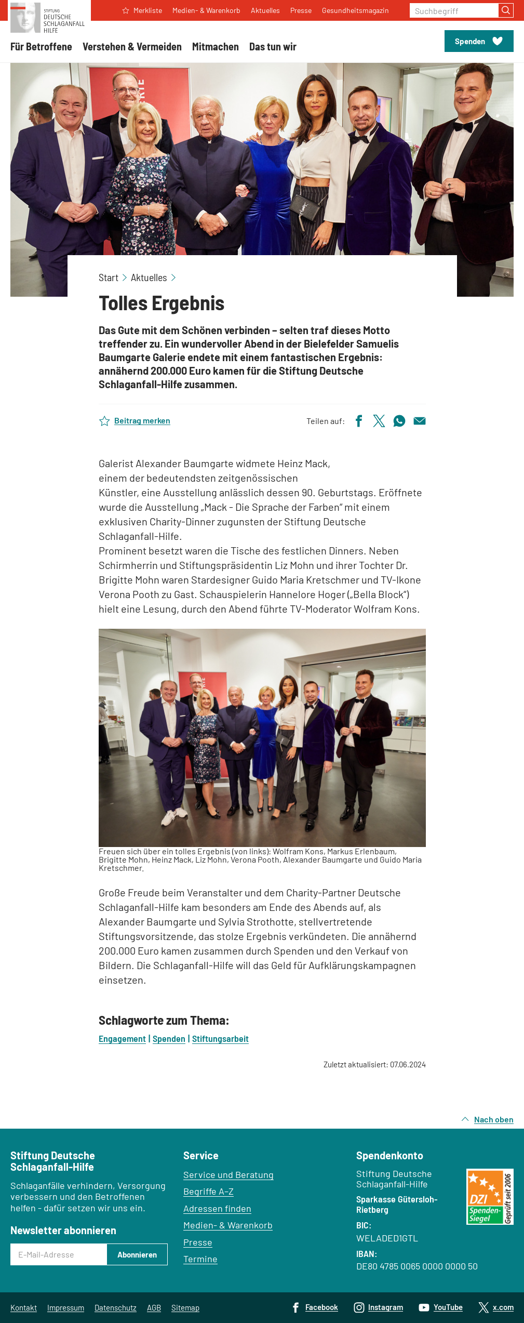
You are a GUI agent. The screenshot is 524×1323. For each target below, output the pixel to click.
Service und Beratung (228, 1174)
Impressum (65, 1307)
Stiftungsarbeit (220, 1038)
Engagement (122, 1038)
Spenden (169, 1038)
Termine (200, 1258)
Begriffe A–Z (208, 1191)
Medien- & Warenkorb (228, 1225)
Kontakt (23, 1307)
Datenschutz (116, 1307)
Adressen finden (217, 1208)
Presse (197, 1242)
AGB (154, 1307)
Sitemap (185, 1307)
